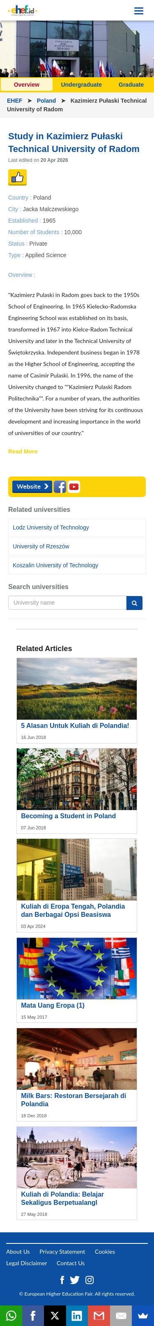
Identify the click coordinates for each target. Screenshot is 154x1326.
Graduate (131, 84)
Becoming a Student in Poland (68, 816)
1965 (49, 220)
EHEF (15, 100)
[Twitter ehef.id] (75, 1278)
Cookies (105, 1251)
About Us (18, 1251)
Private (38, 243)
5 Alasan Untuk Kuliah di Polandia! (75, 725)
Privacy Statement (62, 1251)
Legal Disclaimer (26, 1262)
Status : (18, 243)
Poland (47, 100)
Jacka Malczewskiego (50, 209)
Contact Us (71, 1262)
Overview (26, 84)
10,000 (73, 232)
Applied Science (45, 255)
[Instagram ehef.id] (89, 1278)
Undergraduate (81, 84)
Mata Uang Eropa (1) (53, 1005)
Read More (23, 451)
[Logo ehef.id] (22, 10)
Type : (16, 255)
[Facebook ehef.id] (63, 1278)
